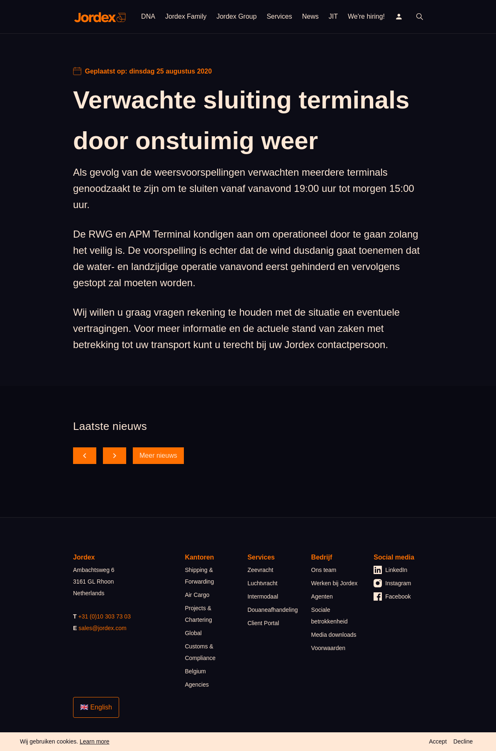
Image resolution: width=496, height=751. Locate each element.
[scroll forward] (114, 455)
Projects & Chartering (198, 614)
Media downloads (334, 634)
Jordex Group (236, 16)
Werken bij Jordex (334, 583)
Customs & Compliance (200, 652)
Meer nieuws (158, 455)
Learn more (95, 741)
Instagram (392, 583)
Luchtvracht (262, 583)
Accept (438, 741)
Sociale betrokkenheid (329, 615)
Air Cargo (197, 594)
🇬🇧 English (96, 707)
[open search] (420, 17)
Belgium (195, 671)
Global (193, 633)
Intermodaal (262, 596)
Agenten (322, 596)
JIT (333, 16)
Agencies (197, 684)
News (310, 16)
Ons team (324, 570)
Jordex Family (186, 16)
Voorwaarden (328, 648)
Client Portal (263, 623)
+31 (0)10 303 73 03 (104, 616)
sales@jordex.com (102, 628)
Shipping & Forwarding (199, 576)
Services (279, 16)
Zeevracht (260, 570)
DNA (148, 16)
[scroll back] (84, 455)
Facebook (392, 596)
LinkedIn (390, 570)
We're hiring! (366, 16)
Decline (463, 741)
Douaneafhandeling (272, 609)
